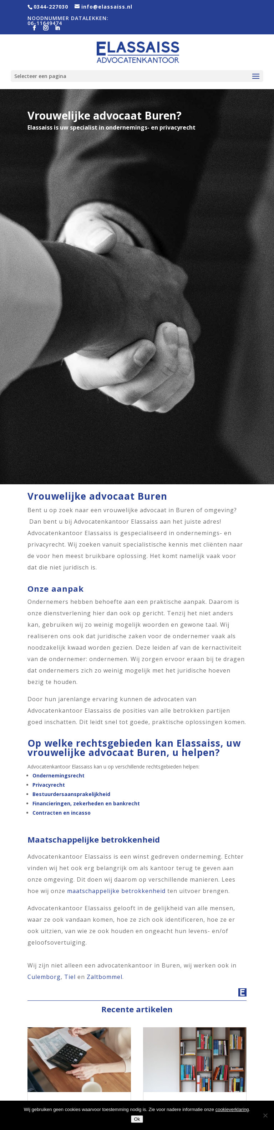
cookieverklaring (232, 1109)
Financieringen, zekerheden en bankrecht (86, 803)
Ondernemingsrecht (58, 775)
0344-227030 (51, 6)
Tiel (70, 977)
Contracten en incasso (61, 812)
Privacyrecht (48, 784)
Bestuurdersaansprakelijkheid (71, 794)
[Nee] (265, 1115)
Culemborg (44, 977)
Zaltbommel (104, 977)
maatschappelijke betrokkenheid (116, 891)
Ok (137, 1119)
